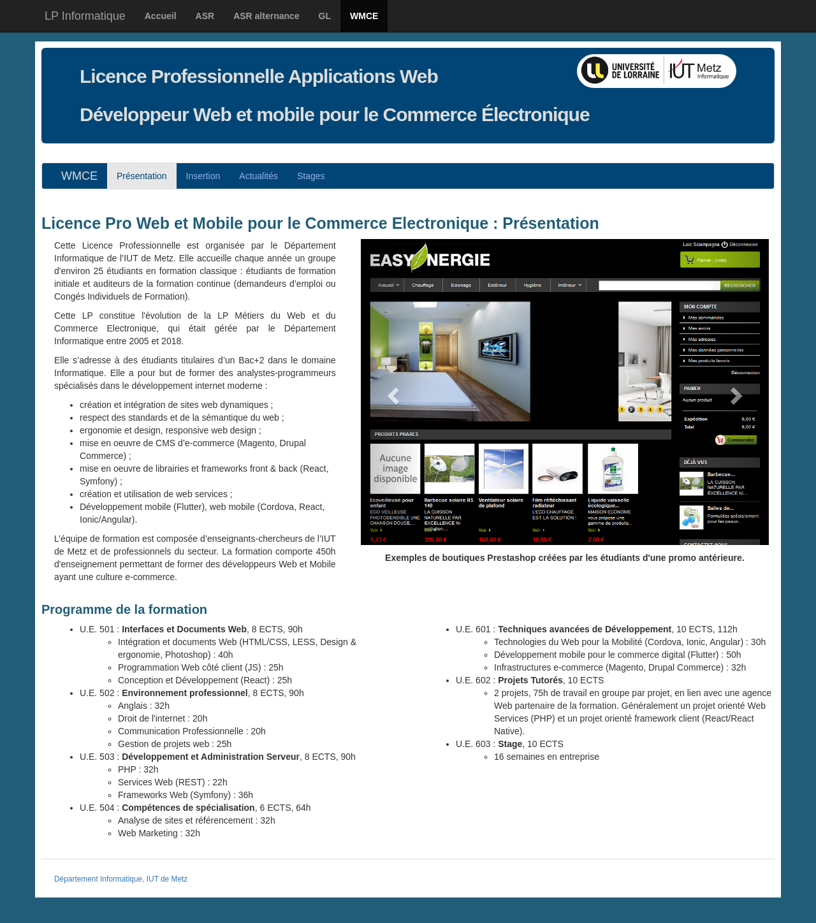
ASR (205, 16)
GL (325, 16)
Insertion (203, 176)
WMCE (364, 16)
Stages (311, 176)
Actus (258, 176)
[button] (391, 392)
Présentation (142, 176)
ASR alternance (266, 16)
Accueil (161, 16)
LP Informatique (85, 16)
